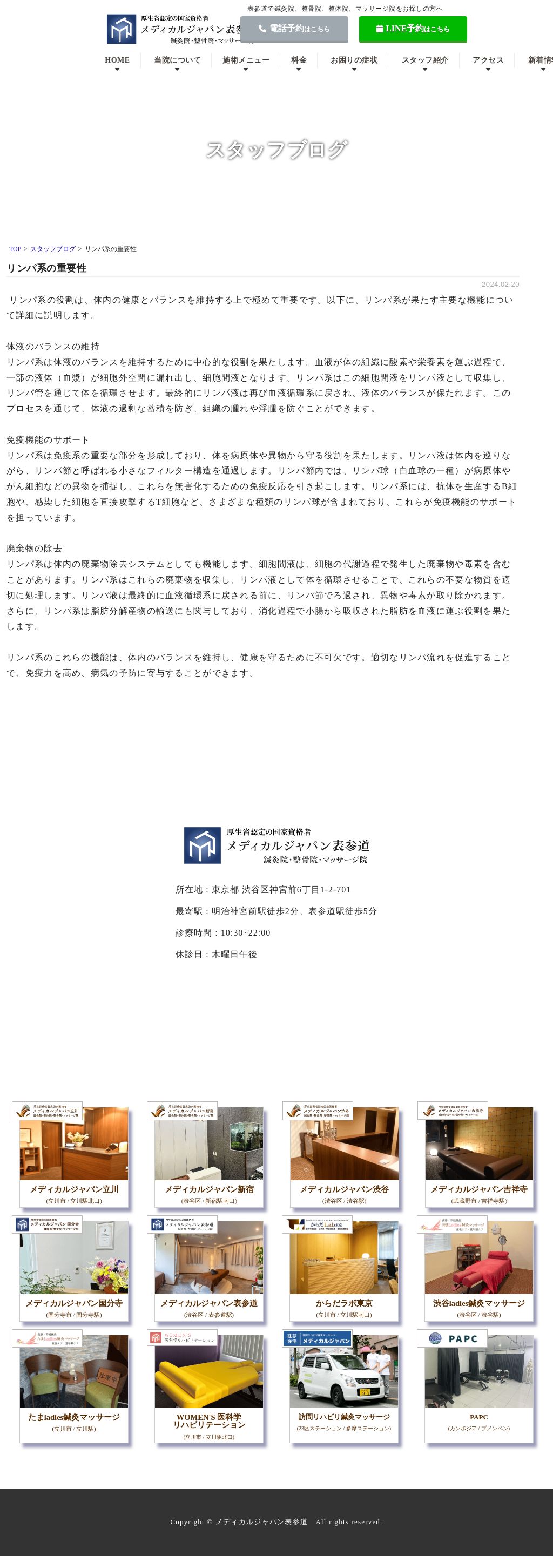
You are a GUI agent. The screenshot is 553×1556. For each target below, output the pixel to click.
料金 (299, 60)
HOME (117, 60)
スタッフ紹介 (425, 60)
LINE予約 (413, 28)
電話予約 (294, 28)
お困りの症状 (354, 60)
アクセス (488, 60)
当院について (177, 60)
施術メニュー (245, 60)
